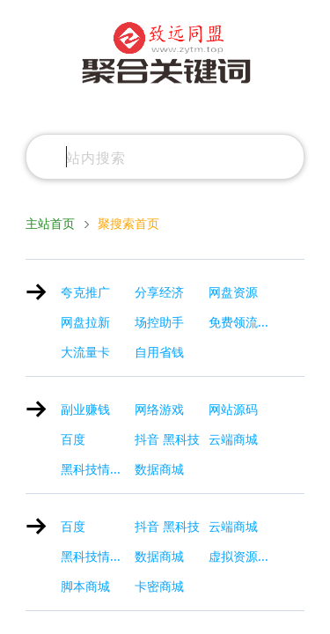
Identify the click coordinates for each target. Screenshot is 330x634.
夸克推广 (85, 292)
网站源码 (233, 409)
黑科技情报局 (98, 469)
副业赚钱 (85, 409)
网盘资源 (233, 292)
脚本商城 (85, 586)
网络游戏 (159, 409)
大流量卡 (85, 352)
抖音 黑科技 (167, 439)
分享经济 (159, 292)
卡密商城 (159, 586)
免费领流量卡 (245, 322)
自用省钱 (159, 352)
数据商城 (159, 469)
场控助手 (159, 322)
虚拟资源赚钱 (245, 556)
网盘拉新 (85, 322)
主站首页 (50, 224)
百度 (73, 439)
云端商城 (233, 439)
